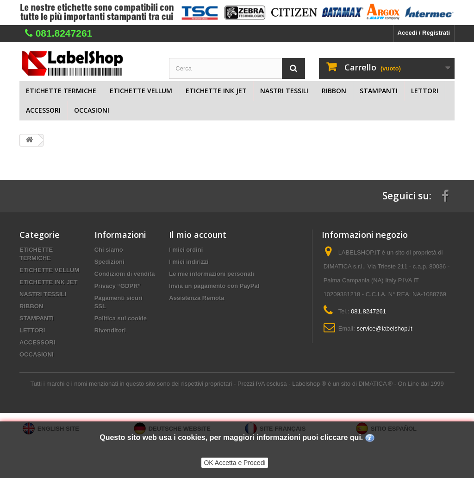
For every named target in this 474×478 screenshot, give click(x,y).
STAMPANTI (379, 90)
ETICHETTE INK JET (216, 90)
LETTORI (424, 90)
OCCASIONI (91, 110)
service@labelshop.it (384, 328)
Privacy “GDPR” (117, 285)
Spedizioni (109, 261)
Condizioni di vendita (124, 273)
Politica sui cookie (120, 318)
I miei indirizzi (188, 261)
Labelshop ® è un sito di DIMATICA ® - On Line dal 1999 (367, 383)
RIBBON (334, 90)
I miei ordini (186, 249)
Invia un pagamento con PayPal (214, 285)
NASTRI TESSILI (284, 90)
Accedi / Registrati (424, 32)
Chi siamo (108, 249)
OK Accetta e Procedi (234, 462)
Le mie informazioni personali (211, 273)
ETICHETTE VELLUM (141, 90)
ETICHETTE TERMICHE (61, 90)
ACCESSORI (43, 110)
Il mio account (197, 234)
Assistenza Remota (196, 297)
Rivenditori (110, 330)
